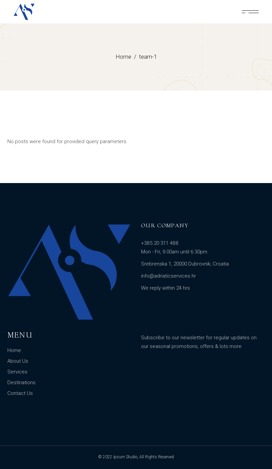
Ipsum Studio (125, 457)
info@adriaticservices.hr (168, 276)
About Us (17, 361)
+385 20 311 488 (160, 243)
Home (14, 350)
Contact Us (20, 393)
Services (17, 372)
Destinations (21, 382)
